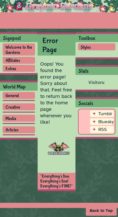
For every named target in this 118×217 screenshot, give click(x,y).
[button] (101, 210)
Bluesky (106, 122)
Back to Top (101, 210)
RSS (102, 129)
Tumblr (105, 114)
